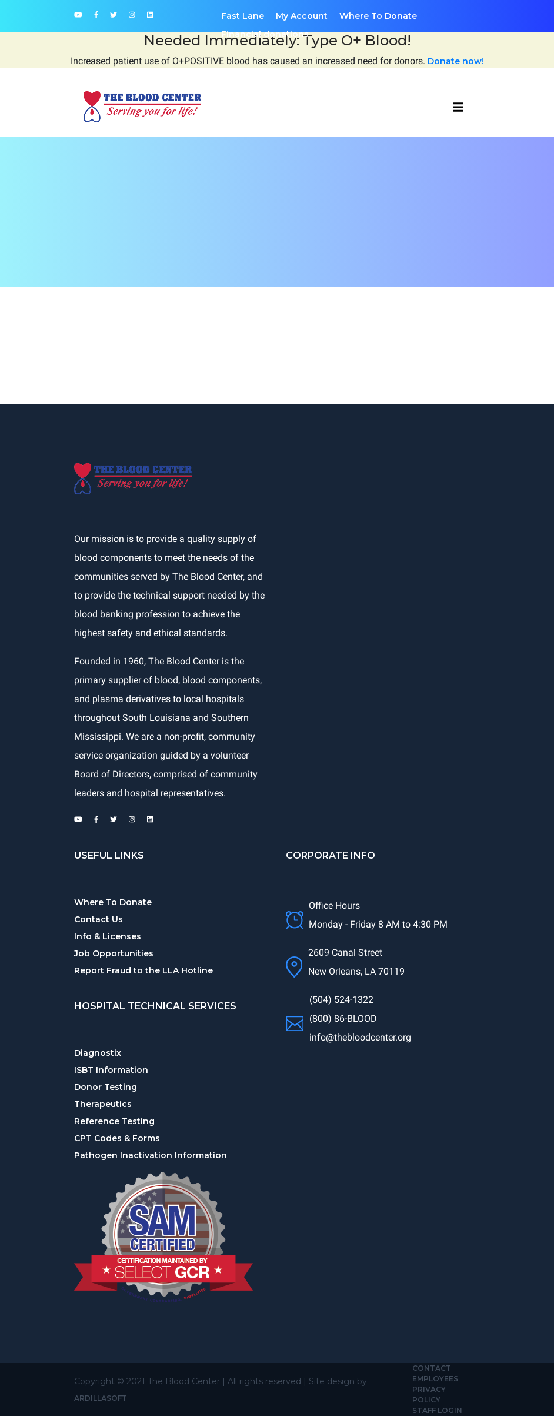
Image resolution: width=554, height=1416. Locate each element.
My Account (302, 16)
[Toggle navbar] (458, 107)
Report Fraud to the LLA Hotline (143, 970)
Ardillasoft (100, 1398)
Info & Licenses (107, 936)
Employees (435, 1378)
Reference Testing (114, 1121)
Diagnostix (97, 1053)
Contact (431, 1368)
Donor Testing (105, 1087)
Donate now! (456, 61)
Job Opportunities (113, 953)
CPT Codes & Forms (117, 1138)
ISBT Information (111, 1070)
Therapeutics (103, 1104)
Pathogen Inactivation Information (150, 1155)
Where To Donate (378, 16)
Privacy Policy (429, 1394)
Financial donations (265, 34)
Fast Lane (242, 16)
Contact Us (98, 919)
